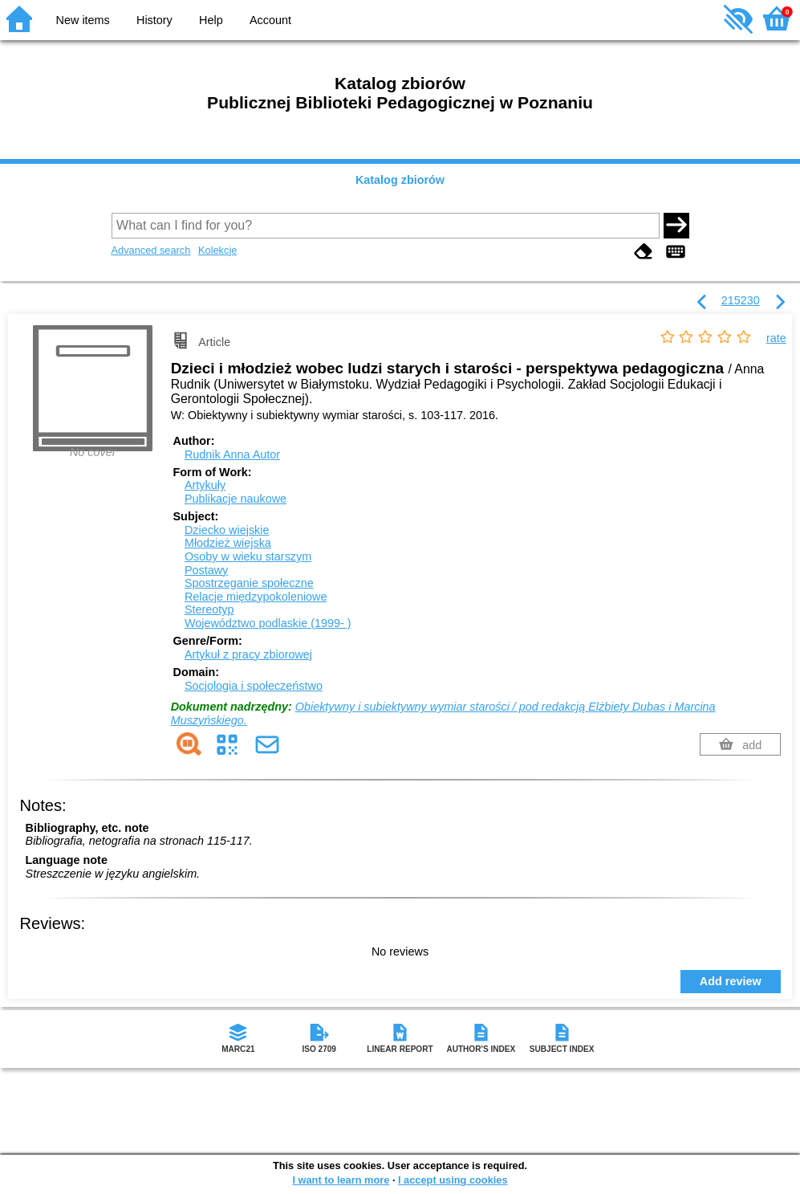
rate (776, 338)
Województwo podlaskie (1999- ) (268, 623)
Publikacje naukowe (235, 498)
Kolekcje (217, 250)
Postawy (206, 570)
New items (83, 20)
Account (270, 20)
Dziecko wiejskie (227, 530)
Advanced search (151, 250)
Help (211, 20)
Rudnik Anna (232, 454)
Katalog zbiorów (400, 179)
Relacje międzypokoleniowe (256, 596)
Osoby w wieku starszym (248, 556)
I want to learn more (340, 1180)
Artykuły (205, 485)
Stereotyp (209, 609)
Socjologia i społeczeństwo (254, 685)
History (154, 20)
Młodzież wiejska (228, 542)
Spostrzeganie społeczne (249, 583)
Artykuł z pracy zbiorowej (248, 654)
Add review (730, 981)
